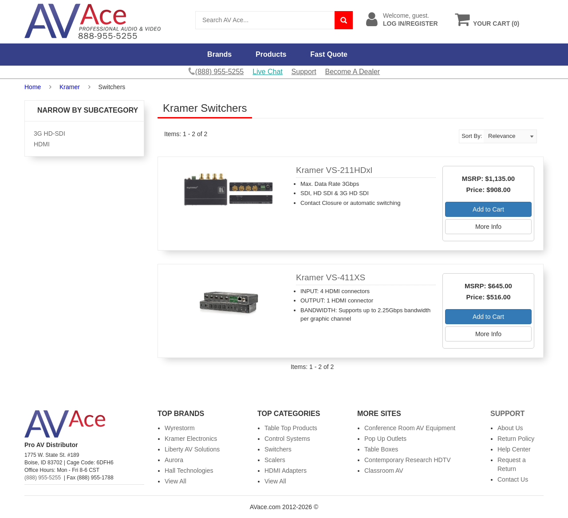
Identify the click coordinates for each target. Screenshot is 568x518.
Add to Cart (488, 209)
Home (32, 86)
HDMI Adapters (285, 470)
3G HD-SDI (49, 133)
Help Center (514, 449)
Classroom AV (383, 470)
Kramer (69, 86)
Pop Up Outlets (385, 438)
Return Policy (515, 438)
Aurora (174, 459)
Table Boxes (381, 449)
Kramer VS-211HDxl (334, 170)
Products (271, 54)
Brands (219, 54)
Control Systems (287, 438)
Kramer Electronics (191, 438)
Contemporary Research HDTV (407, 459)
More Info (488, 226)
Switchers (278, 449)
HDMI (42, 144)
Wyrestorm (180, 428)
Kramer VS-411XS (330, 277)
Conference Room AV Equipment (409, 428)
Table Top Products (290, 428)
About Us (510, 428)
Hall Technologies (189, 470)
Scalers (274, 459)
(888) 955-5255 (42, 478)
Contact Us (512, 479)
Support (304, 71)
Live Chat (267, 71)
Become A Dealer (352, 71)
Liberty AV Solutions (192, 449)
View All (175, 481)
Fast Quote (328, 54)
